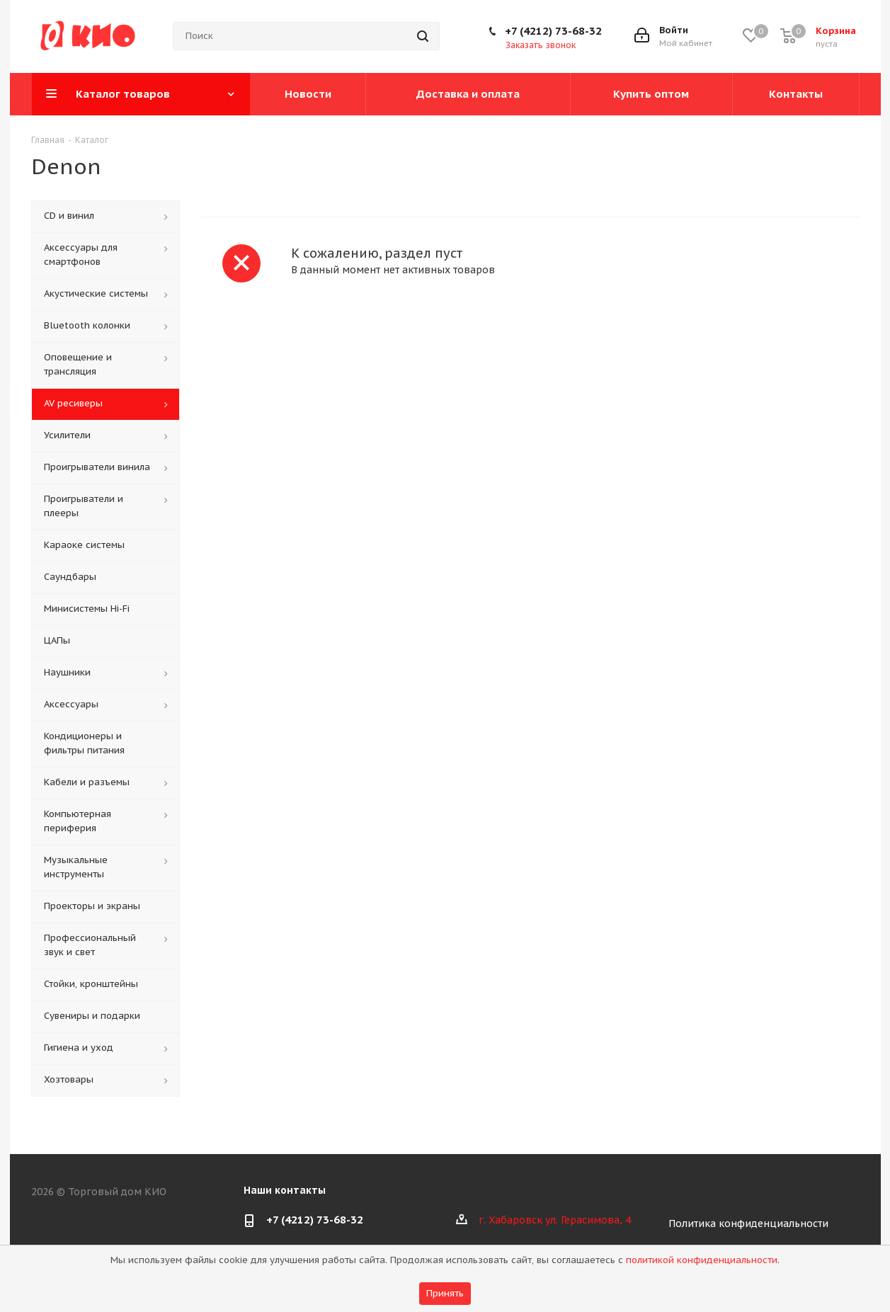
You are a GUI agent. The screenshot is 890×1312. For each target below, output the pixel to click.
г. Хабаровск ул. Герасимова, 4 (555, 1220)
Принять (445, 1293)
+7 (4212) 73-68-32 (553, 31)
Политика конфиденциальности (748, 1223)
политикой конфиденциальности (701, 1260)
